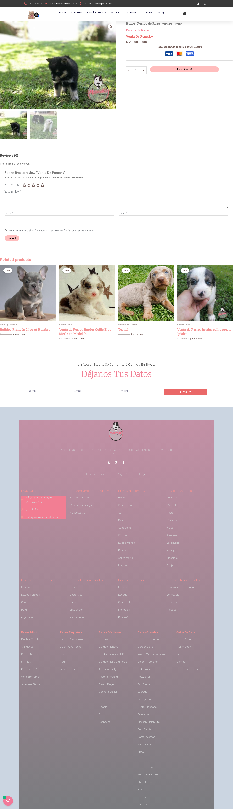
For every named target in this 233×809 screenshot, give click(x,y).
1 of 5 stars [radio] (24, 185)
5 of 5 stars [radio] (42, 185)
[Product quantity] (136, 70)
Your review (13, 191)
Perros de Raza (148, 23)
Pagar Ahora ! (184, 69)
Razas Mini (29, 632)
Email (123, 213)
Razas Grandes (148, 632)
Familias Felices (96, 12)
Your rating (13, 184)
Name (9, 213)
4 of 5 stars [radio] (38, 185)
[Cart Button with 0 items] (8, 801)
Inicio (62, 12)
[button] (111, 27)
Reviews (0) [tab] (9, 155)
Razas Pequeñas (71, 632)
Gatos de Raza (185, 632)
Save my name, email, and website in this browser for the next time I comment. (51, 230)
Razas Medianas (110, 632)
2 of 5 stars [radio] (29, 185)
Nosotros (76, 12)
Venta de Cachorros (124, 12)
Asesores (147, 12)
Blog (161, 12)
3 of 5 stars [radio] (33, 185)
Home (130, 23)
